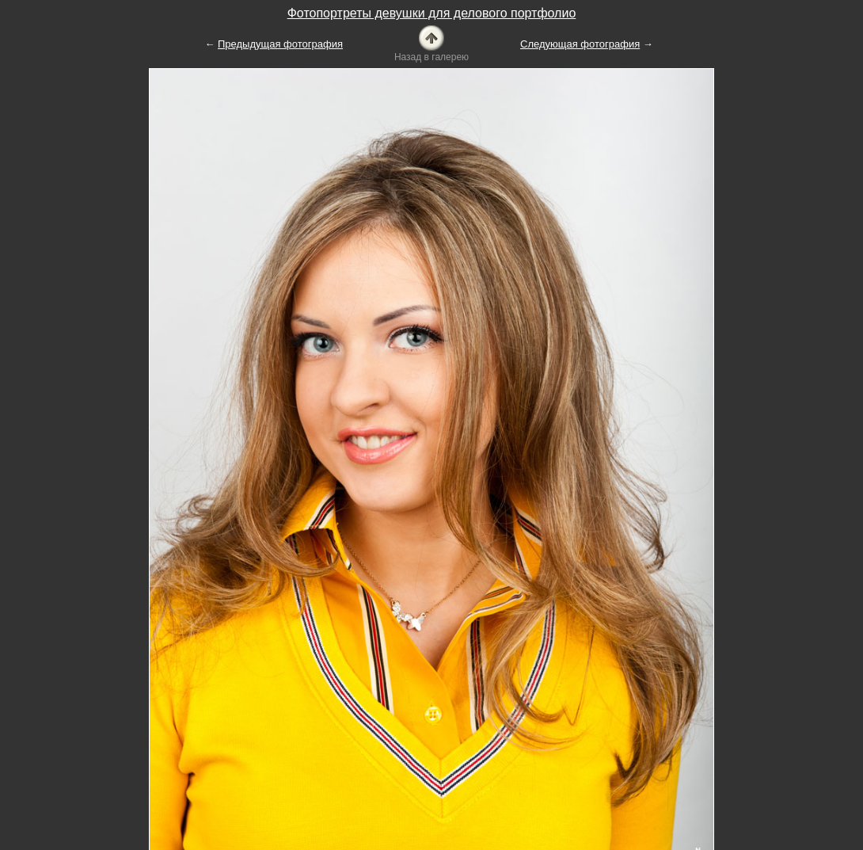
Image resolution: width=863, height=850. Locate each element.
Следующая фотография (580, 44)
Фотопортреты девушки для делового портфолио (431, 13)
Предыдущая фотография (280, 44)
